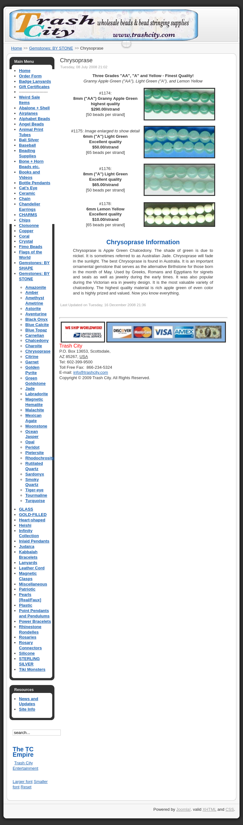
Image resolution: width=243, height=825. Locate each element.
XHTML (209, 809)
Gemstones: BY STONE (51, 48)
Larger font (23, 781)
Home (16, 48)
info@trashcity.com (90, 372)
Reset (26, 787)
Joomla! (183, 809)
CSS (230, 809)
